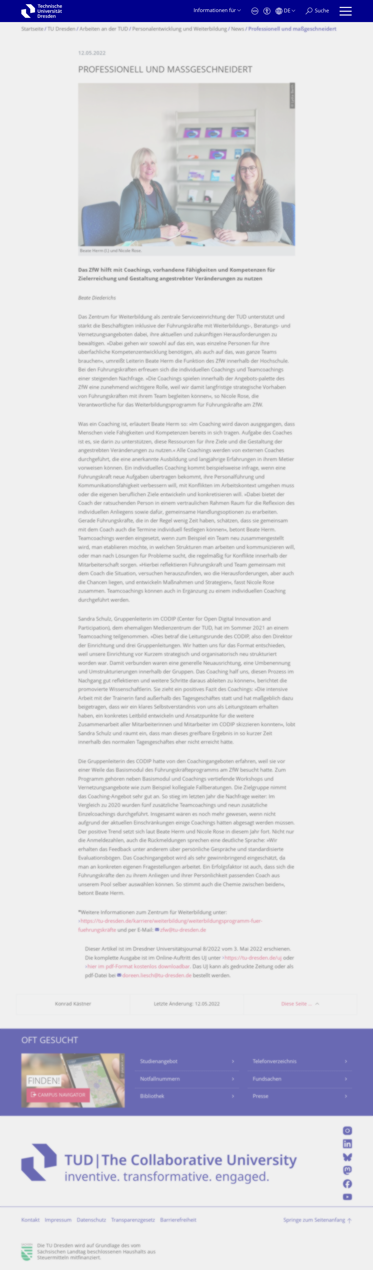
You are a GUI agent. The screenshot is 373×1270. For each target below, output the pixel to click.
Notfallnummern (160, 1079)
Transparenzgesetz (133, 1220)
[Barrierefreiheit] (267, 11)
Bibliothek (152, 1096)
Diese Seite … (296, 1004)
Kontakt (30, 1220)
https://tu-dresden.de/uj (253, 958)
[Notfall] (255, 11)
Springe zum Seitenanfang (314, 1220)
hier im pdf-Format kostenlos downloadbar (138, 967)
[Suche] (317, 11)
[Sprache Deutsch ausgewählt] (285, 11)
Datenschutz (91, 1220)
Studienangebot (158, 1061)
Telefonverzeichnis (275, 1061)
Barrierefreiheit (178, 1220)
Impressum (58, 1220)
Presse (260, 1096)
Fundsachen (267, 1079)
